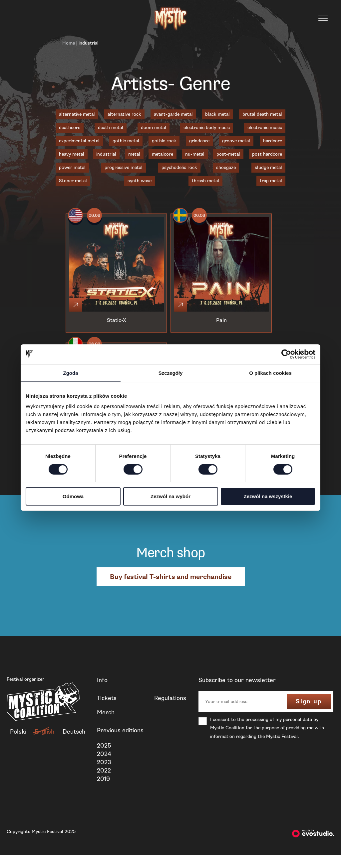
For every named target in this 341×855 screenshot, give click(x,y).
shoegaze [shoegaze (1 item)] (226, 167)
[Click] (75, 305)
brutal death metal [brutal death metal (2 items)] (262, 114)
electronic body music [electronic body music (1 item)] (206, 127)
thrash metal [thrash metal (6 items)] (205, 181)
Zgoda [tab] (70, 373)
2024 (104, 754)
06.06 (94, 215)
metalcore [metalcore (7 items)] (162, 154)
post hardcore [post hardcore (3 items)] (267, 154)
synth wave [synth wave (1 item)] (140, 181)
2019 (103, 779)
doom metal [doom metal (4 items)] (153, 127)
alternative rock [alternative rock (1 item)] (124, 114)
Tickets (107, 698)
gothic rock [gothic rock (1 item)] (164, 141)
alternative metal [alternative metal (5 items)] (77, 114)
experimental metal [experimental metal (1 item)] (79, 141)
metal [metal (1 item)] (134, 154)
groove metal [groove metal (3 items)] (236, 141)
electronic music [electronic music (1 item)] (264, 127)
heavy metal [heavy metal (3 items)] (71, 154)
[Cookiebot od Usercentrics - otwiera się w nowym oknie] (286, 354)
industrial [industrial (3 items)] (106, 154)
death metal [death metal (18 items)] (110, 127)
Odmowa (73, 496)
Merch (106, 712)
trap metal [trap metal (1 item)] (271, 181)
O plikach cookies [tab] (270, 373)
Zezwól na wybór (170, 496)
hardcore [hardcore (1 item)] (272, 141)
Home (68, 43)
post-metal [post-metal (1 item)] (228, 154)
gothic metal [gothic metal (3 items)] (126, 141)
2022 (104, 770)
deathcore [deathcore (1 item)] (69, 127)
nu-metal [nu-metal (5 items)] (194, 154)
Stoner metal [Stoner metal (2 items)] (73, 181)
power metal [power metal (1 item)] (72, 167)
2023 (104, 762)
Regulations (170, 698)
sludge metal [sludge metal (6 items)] (268, 167)
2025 (104, 745)
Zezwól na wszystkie (268, 496)
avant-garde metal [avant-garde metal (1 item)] (173, 114)
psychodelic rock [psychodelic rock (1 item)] (179, 167)
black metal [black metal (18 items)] (217, 114)
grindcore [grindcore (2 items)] (199, 141)
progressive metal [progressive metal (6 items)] (124, 167)
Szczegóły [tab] (171, 373)
